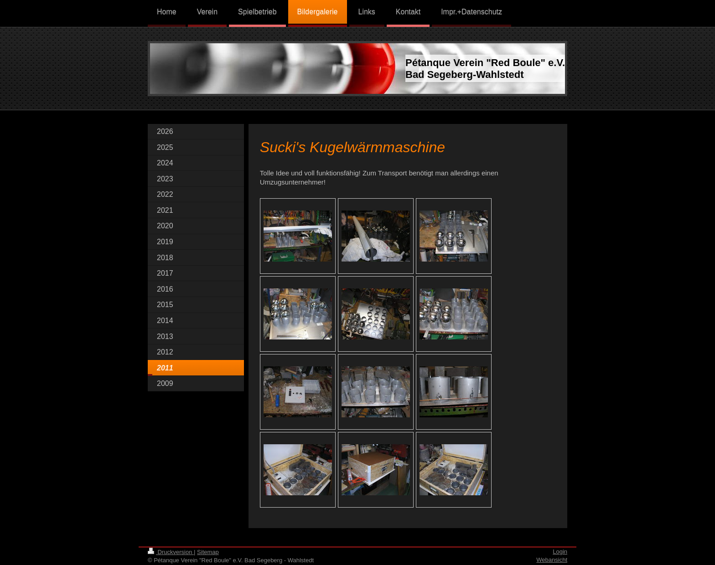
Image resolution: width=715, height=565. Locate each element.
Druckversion (171, 552)
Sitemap (208, 552)
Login (560, 551)
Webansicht (551, 559)
